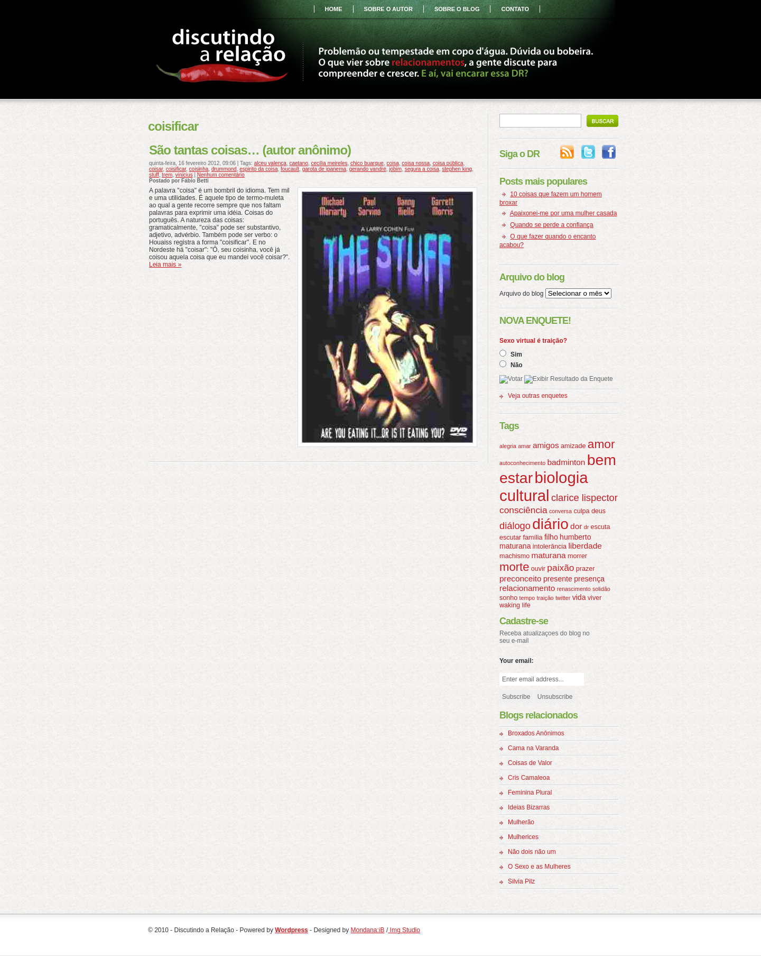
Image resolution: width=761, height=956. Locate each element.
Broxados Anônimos (536, 733)
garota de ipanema (324, 169)
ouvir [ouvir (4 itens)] (538, 568)
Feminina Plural (530, 792)
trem (167, 175)
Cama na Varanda (533, 748)
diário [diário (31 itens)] (550, 524)
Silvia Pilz (521, 881)
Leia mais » (165, 264)
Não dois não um (532, 851)
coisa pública (448, 163)
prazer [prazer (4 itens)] (585, 568)
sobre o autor (388, 9)
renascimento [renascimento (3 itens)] (574, 589)
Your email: (516, 660)
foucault (290, 169)
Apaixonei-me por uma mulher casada (563, 213)
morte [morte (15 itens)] (514, 566)
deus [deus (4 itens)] (598, 511)
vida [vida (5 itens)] (579, 597)
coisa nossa (416, 163)
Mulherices (523, 837)
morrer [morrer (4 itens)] (577, 556)
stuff (154, 175)
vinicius (184, 175)
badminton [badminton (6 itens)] (566, 462)
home (333, 9)
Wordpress (291, 930)
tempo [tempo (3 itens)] (527, 598)
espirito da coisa (258, 169)
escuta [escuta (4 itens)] (600, 527)
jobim (395, 169)
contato (515, 9)
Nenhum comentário (221, 175)
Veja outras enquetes (538, 395)
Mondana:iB (368, 930)
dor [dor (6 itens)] (576, 526)
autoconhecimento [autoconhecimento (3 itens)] (522, 463)
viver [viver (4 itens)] (595, 598)
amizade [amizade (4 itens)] (573, 446)
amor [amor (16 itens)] (601, 444)
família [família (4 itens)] (533, 537)
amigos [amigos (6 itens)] (546, 445)
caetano (298, 163)
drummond (224, 169)
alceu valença (270, 163)
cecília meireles (329, 163)
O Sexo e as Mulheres (539, 866)
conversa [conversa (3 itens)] (560, 511)
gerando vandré (367, 169)
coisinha (199, 169)
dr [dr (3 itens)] (586, 527)
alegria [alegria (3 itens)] (507, 446)
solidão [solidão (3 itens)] (601, 589)
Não (517, 365)
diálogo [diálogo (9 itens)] (515, 525)
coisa (392, 163)
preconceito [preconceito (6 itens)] (520, 578)
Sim (516, 354)
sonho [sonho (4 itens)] (508, 598)
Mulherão (521, 822)
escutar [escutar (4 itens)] (510, 537)
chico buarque (367, 163)
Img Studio (404, 930)
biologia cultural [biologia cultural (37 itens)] (543, 486)
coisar (156, 169)
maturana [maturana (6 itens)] (549, 555)
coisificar (176, 169)
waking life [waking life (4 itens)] (515, 605)
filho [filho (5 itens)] (551, 537)
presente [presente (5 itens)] (557, 579)
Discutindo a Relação (224, 57)
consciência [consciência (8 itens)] (523, 510)
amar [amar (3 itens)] (524, 446)
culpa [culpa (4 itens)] (581, 511)
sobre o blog (457, 9)
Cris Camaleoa (529, 777)
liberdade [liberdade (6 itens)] (584, 545)
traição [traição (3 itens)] (545, 598)
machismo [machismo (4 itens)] (514, 556)
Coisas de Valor (530, 763)
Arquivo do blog (521, 293)
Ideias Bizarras (529, 807)
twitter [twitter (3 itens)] (562, 598)
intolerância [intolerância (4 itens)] (550, 546)
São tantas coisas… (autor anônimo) (250, 150)
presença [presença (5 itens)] (589, 579)
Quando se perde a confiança (551, 225)
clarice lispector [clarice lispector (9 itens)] (584, 497)
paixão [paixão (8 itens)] (560, 567)
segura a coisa (422, 169)
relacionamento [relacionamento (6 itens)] (527, 588)
